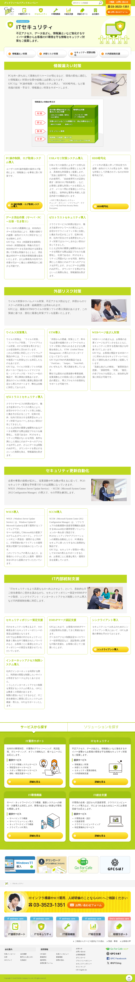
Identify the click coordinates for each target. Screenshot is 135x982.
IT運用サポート (24, 11)
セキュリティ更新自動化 (82, 53)
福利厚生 (43, 960)
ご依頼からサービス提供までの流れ (89, 941)
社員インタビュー (62, 954)
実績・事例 (112, 941)
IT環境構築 (55, 11)
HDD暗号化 (102, 206)
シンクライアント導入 (107, 649)
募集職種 (59, 957)
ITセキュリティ (41, 11)
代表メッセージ (9, 954)
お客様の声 (126, 941)
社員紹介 (23, 960)
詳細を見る (35, 782)
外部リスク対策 (48, 53)
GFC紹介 (43, 954)
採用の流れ (60, 960)
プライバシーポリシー (84, 961)
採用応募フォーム (46, 963)
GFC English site (81, 970)
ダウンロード (80, 958)
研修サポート (82, 11)
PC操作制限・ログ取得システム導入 (25, 205)
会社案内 (95, 11)
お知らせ (79, 948)
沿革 (5, 957)
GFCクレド (8, 960)
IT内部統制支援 (110, 53)
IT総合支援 (68, 11)
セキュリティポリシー (84, 964)
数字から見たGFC (26, 957)
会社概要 (23, 954)
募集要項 (43, 957)
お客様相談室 (80, 955)
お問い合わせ (80, 952)
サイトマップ (80, 967)
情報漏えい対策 (17, 53)
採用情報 (44, 949)
